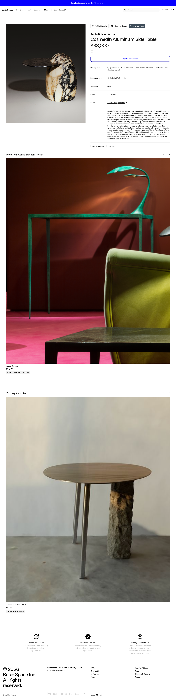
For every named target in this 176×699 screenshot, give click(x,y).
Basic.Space (7, 10)
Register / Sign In (141, 668)
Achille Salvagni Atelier (102, 33)
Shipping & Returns (142, 674)
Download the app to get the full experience (88, 3)
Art (30, 10)
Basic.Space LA (60, 10)
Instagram (95, 674)
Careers (138, 677)
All (16, 10)
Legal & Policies (97, 695)
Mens (46, 10)
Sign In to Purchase (130, 59)
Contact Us (95, 671)
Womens (37, 10)
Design (23, 10)
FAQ (93, 668)
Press (93, 677)
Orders (138, 671)
